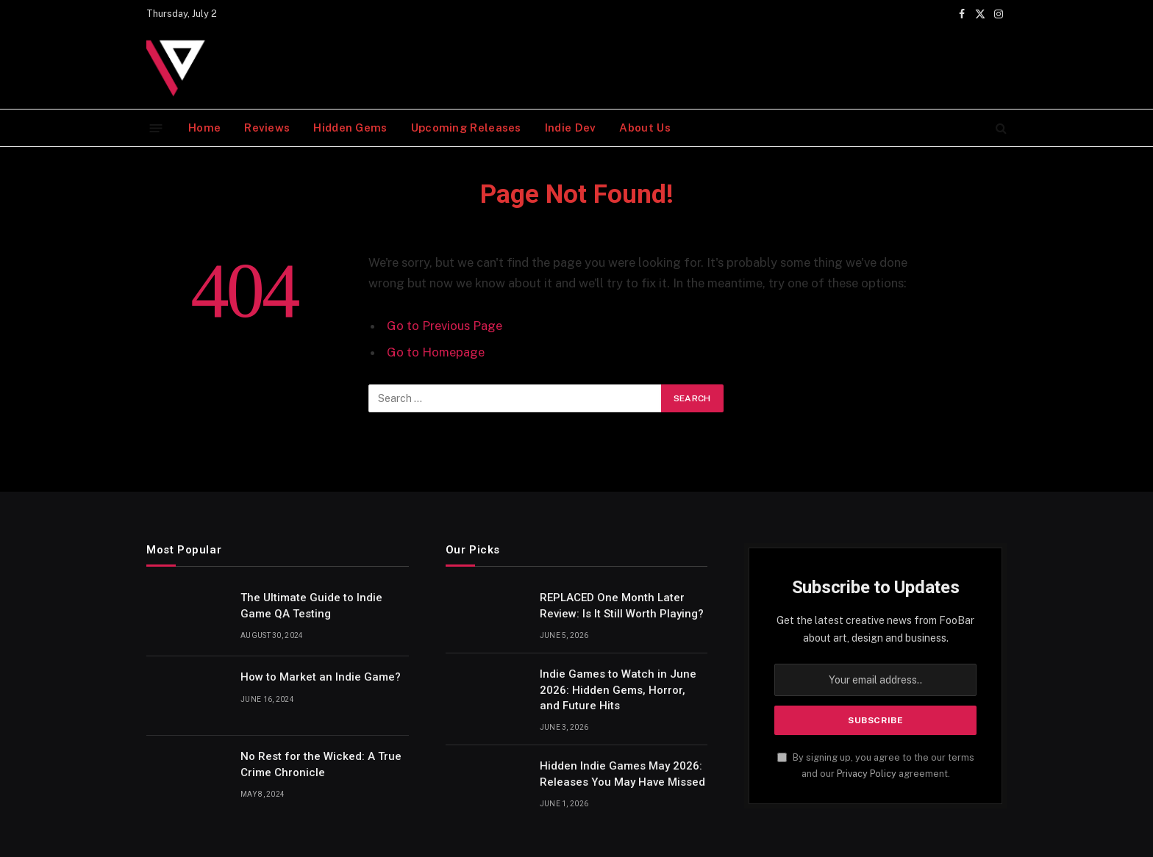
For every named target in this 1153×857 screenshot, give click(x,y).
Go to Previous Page (444, 325)
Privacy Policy (866, 773)
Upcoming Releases (466, 127)
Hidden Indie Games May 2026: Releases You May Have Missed (622, 773)
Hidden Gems (350, 127)
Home (204, 127)
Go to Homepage (436, 352)
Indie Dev (570, 127)
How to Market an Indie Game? (320, 677)
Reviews (267, 127)
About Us (644, 127)
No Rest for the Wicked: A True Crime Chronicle (320, 764)
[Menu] (156, 127)
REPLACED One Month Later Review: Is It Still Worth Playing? (622, 605)
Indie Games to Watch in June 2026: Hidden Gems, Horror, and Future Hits (618, 689)
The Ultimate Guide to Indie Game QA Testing (311, 605)
